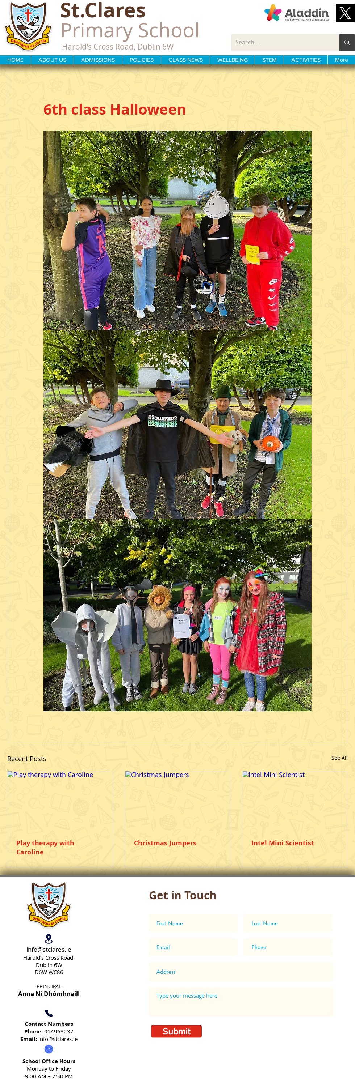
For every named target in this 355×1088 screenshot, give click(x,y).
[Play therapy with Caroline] (60, 800)
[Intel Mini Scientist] (295, 800)
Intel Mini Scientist (282, 843)
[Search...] (279, 42)
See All (339, 757)
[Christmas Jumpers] (177, 800)
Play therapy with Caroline (45, 848)
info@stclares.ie (48, 949)
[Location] (48, 938)
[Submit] (176, 1031)
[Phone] (48, 1013)
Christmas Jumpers (165, 843)
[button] (345, 13)
